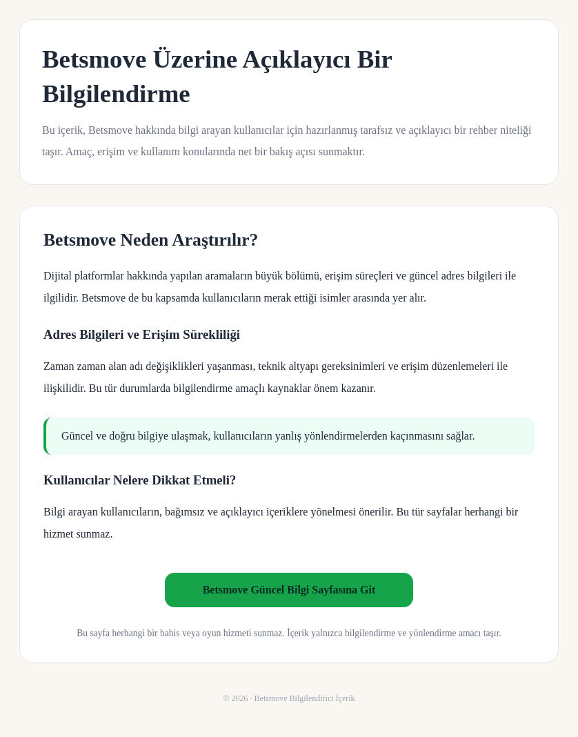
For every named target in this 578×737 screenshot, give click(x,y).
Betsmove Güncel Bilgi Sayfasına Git (289, 590)
